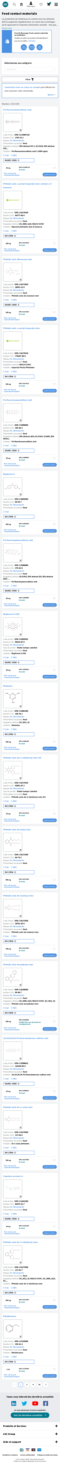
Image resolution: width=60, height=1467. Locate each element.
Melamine (8, 686)
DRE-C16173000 (21, 1267)
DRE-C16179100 (21, 212)
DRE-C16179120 (21, 353)
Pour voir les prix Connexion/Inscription (12, 174)
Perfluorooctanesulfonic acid (17, 109)
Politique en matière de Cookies (47, 1455)
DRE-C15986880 (21, 565)
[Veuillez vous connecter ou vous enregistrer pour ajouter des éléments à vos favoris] (54, 168)
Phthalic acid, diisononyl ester (17, 259)
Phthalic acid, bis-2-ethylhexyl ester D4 (22, 757)
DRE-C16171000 (21, 855)
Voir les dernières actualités (28, 1415)
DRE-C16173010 (21, 783)
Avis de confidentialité (27, 1455)
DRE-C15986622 (21, 1063)
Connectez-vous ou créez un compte (23, 87)
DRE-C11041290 (21, 1201)
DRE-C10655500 (21, 499)
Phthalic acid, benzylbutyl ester (18, 964)
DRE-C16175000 (21, 1132)
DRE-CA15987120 (22, 135)
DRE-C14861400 (21, 711)
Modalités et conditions (10, 1455)
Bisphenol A (9, 474)
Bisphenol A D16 (11, 614)
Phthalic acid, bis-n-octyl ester (18, 1107)
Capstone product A (13, 1176)
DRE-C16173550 (21, 921)
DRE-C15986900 (21, 425)
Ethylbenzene (9, 1316)
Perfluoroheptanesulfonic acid (18, 540)
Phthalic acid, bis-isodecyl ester (18, 895)
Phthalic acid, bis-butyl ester (17, 829)
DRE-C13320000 (21, 1341)
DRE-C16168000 (21, 990)
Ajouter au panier (49, 174)
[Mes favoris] (41, 4)
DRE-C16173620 (21, 284)
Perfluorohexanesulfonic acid (17, 400)
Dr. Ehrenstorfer (17, 140)
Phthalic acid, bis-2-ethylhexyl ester (20, 1242)
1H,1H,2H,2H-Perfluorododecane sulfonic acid (25, 1038)
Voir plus (32, 41)
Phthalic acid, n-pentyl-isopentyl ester (21, 328)
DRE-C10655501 (21, 639)
